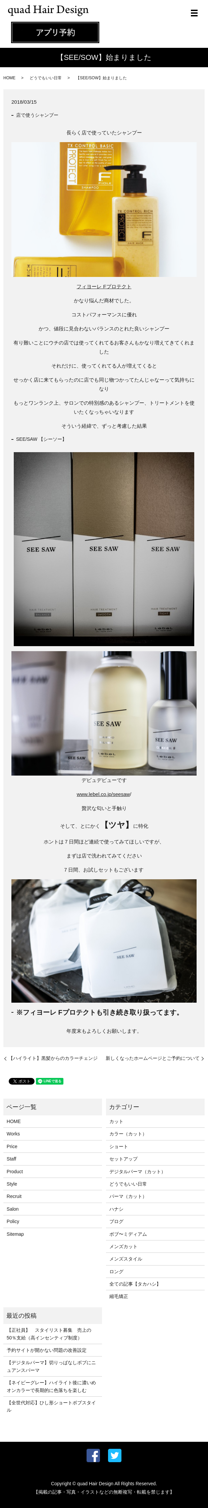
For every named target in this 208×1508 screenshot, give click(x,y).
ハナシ (116, 1209)
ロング (116, 1271)
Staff (11, 1159)
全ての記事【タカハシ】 (135, 1284)
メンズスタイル (125, 1259)
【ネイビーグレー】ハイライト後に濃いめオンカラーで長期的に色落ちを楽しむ (51, 1386)
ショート (118, 1146)
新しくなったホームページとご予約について (153, 1058)
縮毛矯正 (118, 1296)
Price (12, 1146)
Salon (13, 1209)
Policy (13, 1221)
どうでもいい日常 (46, 78)
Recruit (14, 1196)
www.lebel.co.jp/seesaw (103, 794)
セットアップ (123, 1159)
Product (15, 1171)
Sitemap (15, 1234)
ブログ (116, 1221)
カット (116, 1121)
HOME (9, 78)
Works (13, 1133)
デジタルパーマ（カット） (137, 1171)
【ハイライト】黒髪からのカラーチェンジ (53, 1058)
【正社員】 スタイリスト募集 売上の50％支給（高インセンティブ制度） (49, 1333)
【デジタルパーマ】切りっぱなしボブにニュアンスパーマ (51, 1366)
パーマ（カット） (128, 1196)
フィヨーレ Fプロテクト (103, 286)
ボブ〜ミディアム (128, 1234)
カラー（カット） (128, 1133)
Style (12, 1184)
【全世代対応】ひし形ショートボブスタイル (51, 1406)
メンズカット (123, 1246)
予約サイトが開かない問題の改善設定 (47, 1350)
